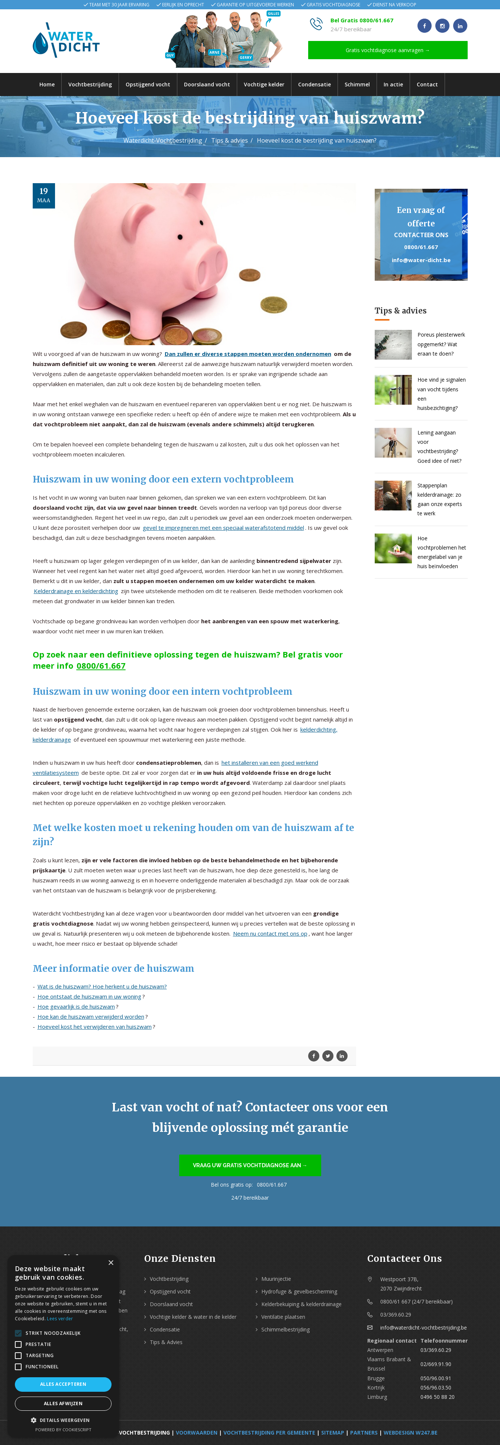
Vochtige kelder (264, 84)
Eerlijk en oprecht (183, 4)
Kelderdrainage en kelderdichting (76, 591)
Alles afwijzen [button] (63, 1403)
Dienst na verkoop (394, 4)
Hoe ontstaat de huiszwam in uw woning (89, 996)
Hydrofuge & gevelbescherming (299, 1291)
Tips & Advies (166, 1342)
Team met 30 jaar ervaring (119, 4)
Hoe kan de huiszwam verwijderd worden (91, 1016)
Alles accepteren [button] (63, 1384)
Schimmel (357, 84)
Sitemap (332, 1432)
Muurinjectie (276, 1278)
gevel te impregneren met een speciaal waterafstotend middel (223, 527)
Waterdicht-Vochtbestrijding (162, 140)
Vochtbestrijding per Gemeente (269, 1432)
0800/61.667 (101, 665)
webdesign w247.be (411, 1432)
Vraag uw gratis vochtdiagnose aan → (250, 1165)
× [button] (110, 1263)
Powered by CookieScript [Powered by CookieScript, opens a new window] (63, 1429)
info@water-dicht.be (421, 260)
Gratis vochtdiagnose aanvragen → (388, 50)
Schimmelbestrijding (285, 1329)
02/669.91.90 (435, 1364)
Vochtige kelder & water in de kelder (193, 1316)
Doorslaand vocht (207, 84)
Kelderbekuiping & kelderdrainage (301, 1304)
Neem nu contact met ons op (270, 933)
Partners (364, 1432)
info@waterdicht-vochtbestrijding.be (423, 1327)
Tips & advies (229, 140)
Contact (427, 84)
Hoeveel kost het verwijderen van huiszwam (95, 1026)
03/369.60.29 (435, 1349)
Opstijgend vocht (148, 84)
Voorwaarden (196, 1432)
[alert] (63, 1346)
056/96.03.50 (435, 1387)
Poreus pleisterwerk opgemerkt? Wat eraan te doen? (441, 344)
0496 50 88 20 (437, 1396)
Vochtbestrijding (90, 84)
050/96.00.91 (435, 1378)
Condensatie (314, 84)
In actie (393, 84)
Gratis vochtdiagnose (333, 4)
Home (47, 84)
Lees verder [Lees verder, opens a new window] (60, 1318)
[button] (63, 1420)
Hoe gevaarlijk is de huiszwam (76, 1006)
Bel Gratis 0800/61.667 (361, 20)
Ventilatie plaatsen (283, 1316)
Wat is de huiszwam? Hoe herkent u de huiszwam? (102, 986)
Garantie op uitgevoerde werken (255, 4)
